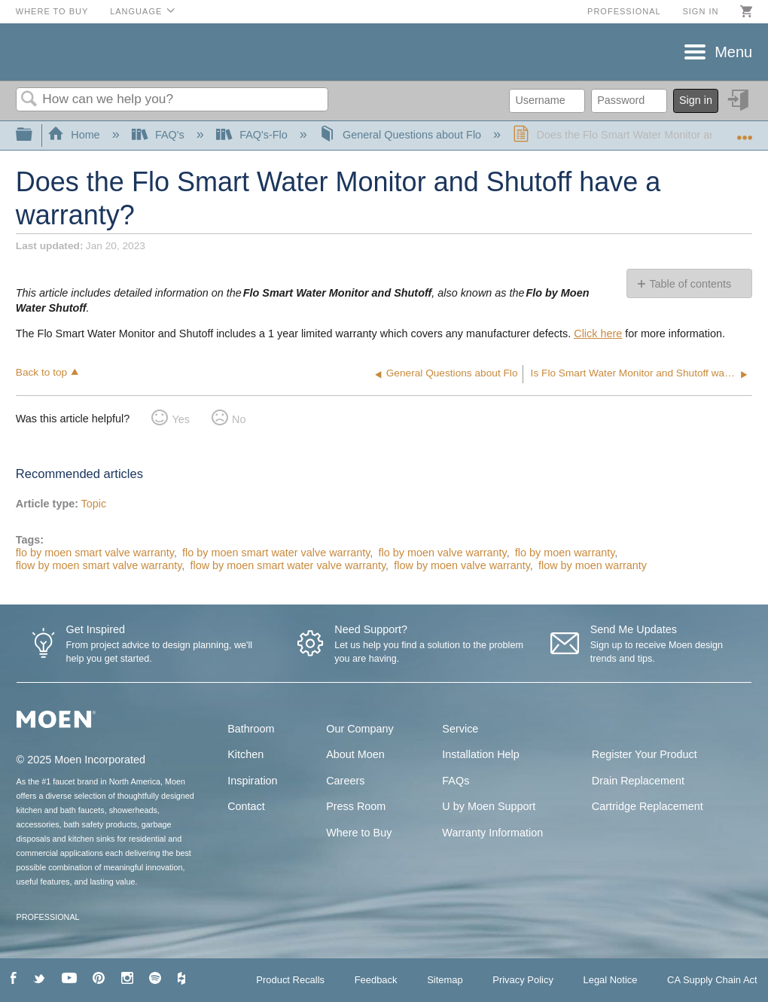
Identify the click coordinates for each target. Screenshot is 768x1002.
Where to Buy (52, 11)
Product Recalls (290, 979)
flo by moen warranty (565, 553)
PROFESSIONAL (48, 916)
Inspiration (252, 781)
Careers (345, 781)
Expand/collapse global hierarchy (33, 135)
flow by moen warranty (592, 565)
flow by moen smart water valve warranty (288, 565)
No (238, 419)
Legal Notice (610, 979)
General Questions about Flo (401, 135)
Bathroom (250, 729)
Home (75, 135)
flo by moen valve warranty (443, 553)
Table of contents (690, 284)
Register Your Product (644, 754)
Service (460, 729)
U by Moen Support (488, 806)
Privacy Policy (522, 979)
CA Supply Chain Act (712, 979)
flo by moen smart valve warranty (95, 553)
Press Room (356, 806)
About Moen (355, 754)
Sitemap (445, 979)
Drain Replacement (638, 781)
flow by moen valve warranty (462, 565)
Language (136, 11)
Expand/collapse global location (744, 130)
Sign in (700, 11)
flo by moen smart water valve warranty (276, 553)
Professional (624, 11)
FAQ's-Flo (253, 135)
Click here (598, 333)
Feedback (376, 979)
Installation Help (480, 754)
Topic (94, 504)
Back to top (41, 372)
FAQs (455, 781)
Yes (180, 419)
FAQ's (159, 135)
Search (29, 99)
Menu (733, 52)
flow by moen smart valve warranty (98, 565)
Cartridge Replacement (647, 806)
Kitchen (245, 754)
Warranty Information (492, 833)
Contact (246, 806)
